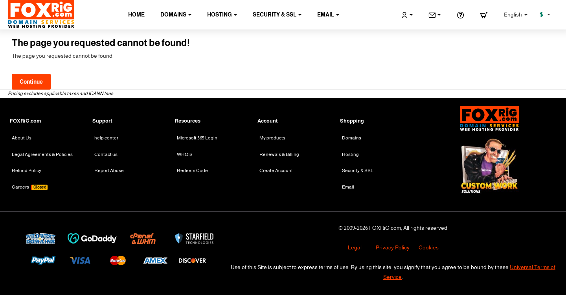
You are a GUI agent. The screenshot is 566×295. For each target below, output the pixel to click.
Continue (31, 82)
